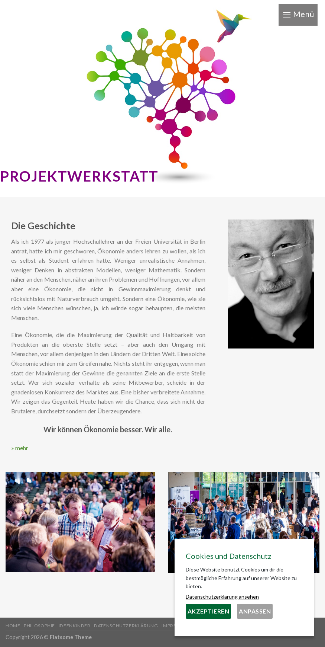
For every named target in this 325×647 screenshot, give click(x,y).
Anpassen (255, 611)
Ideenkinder (75, 625)
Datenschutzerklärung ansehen (222, 596)
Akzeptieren (208, 611)
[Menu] (298, 14)
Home (13, 625)
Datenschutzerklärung (126, 625)
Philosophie (39, 625)
